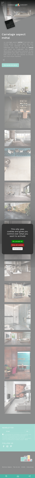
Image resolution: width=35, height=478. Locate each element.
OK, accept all (17, 241)
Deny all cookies (17, 245)
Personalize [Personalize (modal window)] (17, 249)
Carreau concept (17, 5)
